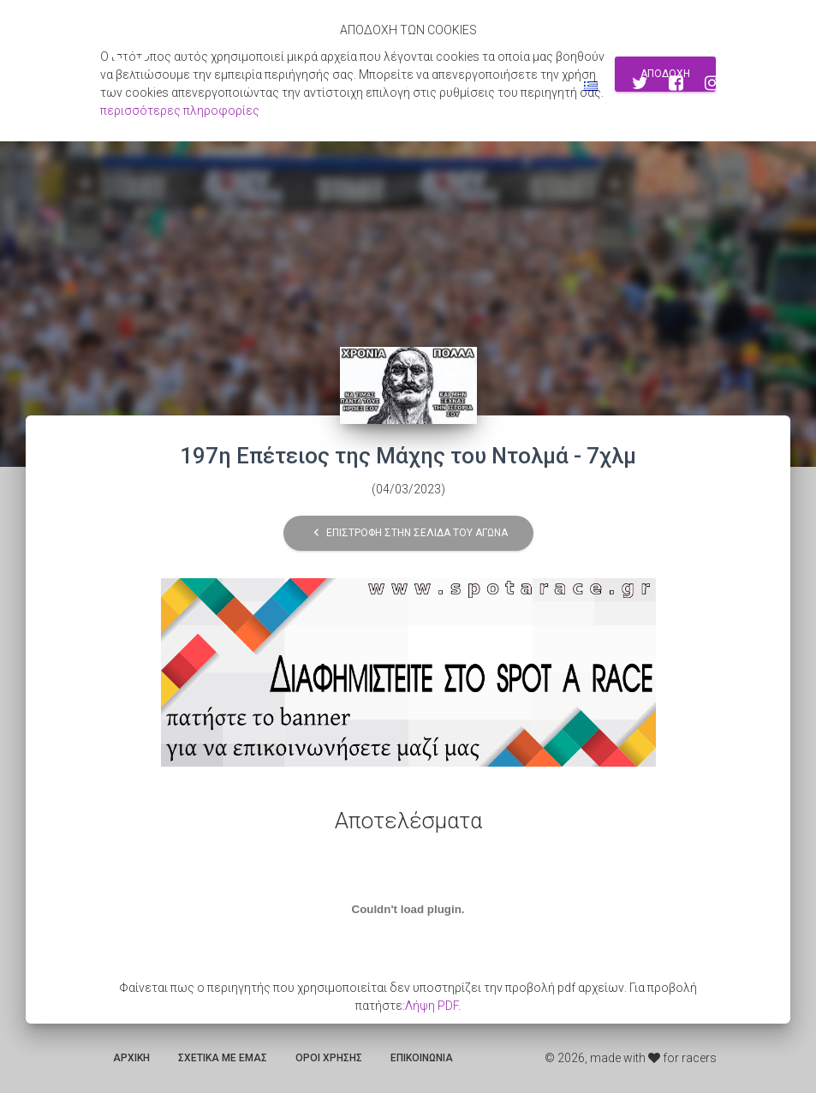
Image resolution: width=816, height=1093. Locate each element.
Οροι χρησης (328, 1058)
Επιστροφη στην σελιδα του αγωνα (408, 533)
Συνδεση (535, 86)
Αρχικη (131, 1058)
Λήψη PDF (431, 1005)
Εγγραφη (465, 86)
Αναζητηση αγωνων (367, 86)
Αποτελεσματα (249, 86)
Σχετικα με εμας (222, 1058)
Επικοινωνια (421, 1058)
